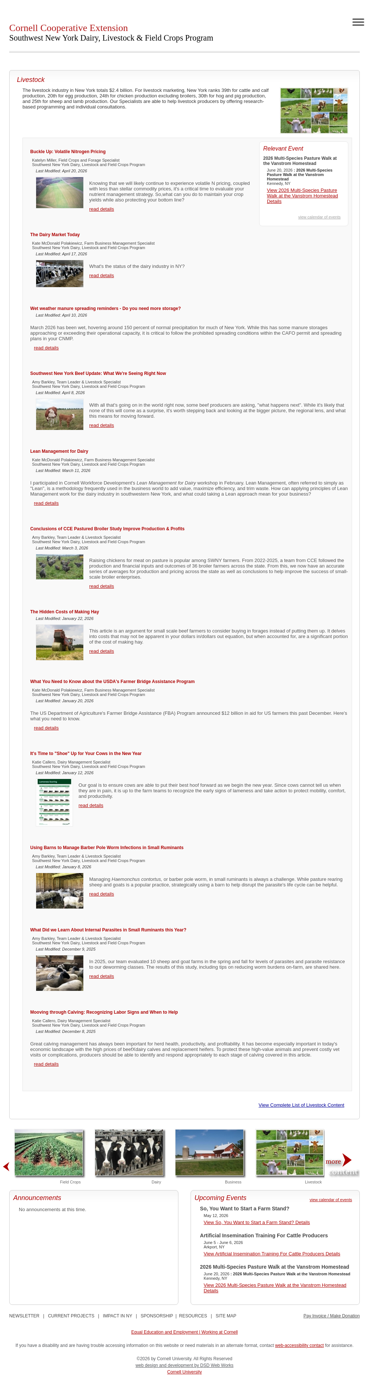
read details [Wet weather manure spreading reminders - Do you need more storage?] (46, 348)
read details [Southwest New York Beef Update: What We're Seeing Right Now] (101, 425)
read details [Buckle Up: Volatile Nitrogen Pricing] (101, 209)
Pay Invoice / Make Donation (331, 1316)
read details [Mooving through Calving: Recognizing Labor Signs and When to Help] (46, 1064)
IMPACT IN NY (117, 1316)
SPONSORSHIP (157, 1316)
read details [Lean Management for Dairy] (46, 503)
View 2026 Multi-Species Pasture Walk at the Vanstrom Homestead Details (302, 195)
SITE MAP (226, 1316)
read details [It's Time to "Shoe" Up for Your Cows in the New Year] (91, 805)
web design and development (165, 1365)
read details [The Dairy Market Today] (101, 275)
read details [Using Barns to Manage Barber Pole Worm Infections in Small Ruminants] (101, 894)
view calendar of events (319, 217)
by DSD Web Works (213, 1365)
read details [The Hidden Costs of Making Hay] (101, 651)
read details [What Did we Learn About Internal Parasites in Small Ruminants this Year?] (101, 976)
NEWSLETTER (24, 1316)
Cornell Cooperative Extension (111, 32)
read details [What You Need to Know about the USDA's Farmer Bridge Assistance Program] (46, 728)
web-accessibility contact (299, 1345)
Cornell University (184, 1372)
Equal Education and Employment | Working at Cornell (184, 1332)
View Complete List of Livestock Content (301, 1105)
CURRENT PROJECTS (71, 1316)
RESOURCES (193, 1316)
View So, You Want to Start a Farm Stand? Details (257, 1222)
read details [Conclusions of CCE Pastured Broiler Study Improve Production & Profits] (101, 586)
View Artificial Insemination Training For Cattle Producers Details (272, 1254)
